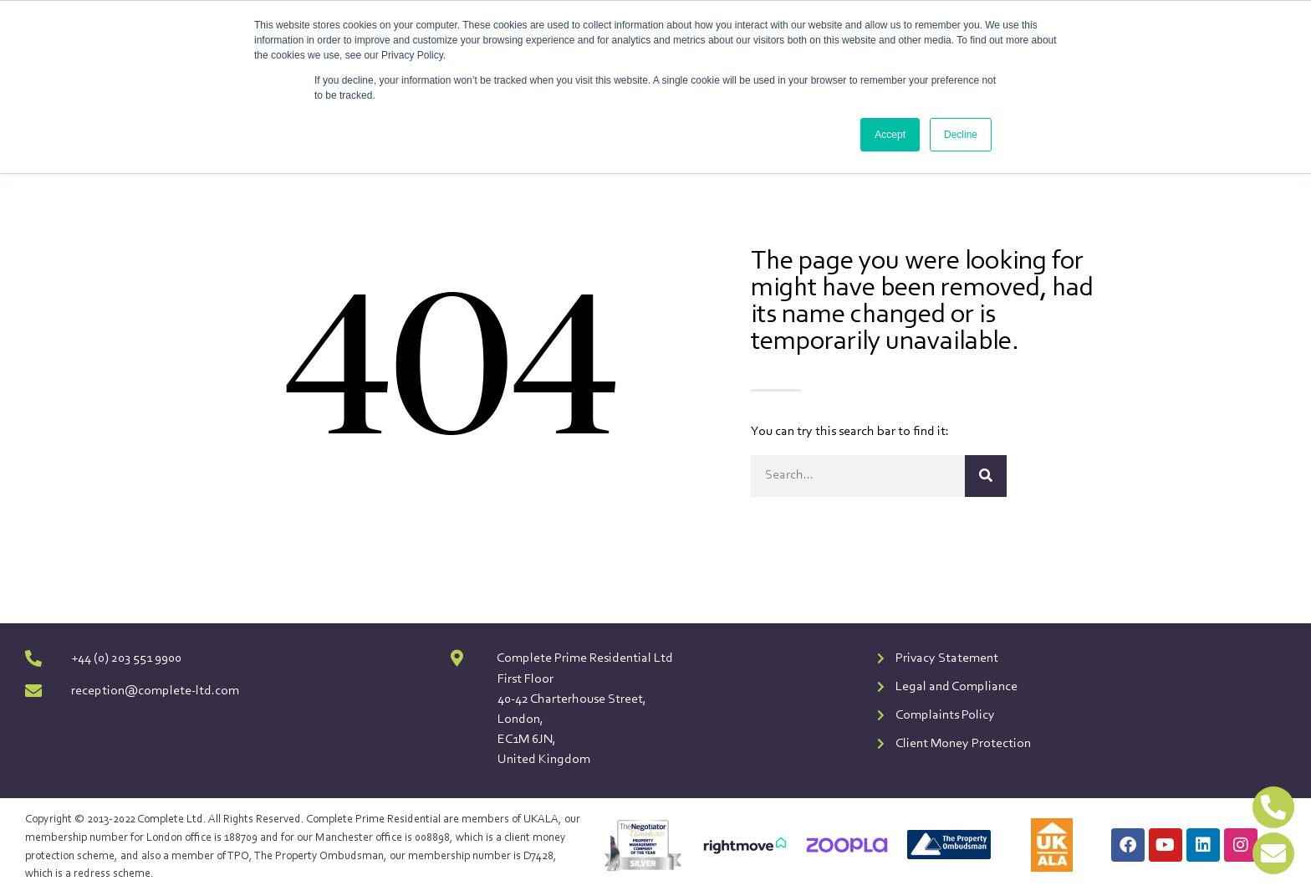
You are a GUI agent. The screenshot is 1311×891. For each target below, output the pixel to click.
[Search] (986, 476)
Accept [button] (890, 135)
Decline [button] (960, 135)
